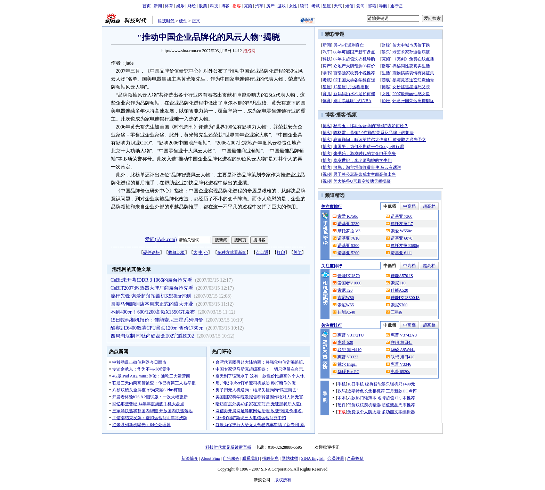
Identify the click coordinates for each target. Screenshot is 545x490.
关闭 (297, 252)
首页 (147, 5)
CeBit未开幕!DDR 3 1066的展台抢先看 (151, 280)
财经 (191, 5)
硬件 (183, 20)
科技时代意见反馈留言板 (228, 447)
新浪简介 (189, 458)
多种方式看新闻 (231, 252)
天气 (338, 5)
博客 (225, 5)
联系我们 (250, 458)
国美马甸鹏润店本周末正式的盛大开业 (152, 304)
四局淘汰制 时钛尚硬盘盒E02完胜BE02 (152, 336)
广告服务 (231, 458)
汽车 (259, 5)
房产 (270, 5)
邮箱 (372, 5)
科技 (214, 5)
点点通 (262, 252)
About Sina (210, 458)
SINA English (312, 458)
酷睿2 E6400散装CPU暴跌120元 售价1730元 (157, 328)
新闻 (158, 5)
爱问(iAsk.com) (161, 239)
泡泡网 (249, 50)
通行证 (396, 5)
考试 (315, 5)
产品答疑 (355, 458)
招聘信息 (270, 458)
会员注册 (335, 458)
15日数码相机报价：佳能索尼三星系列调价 (157, 320)
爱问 (360, 5)
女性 (293, 5)
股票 (203, 5)
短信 (349, 5)
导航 (383, 5)
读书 (304, 5)
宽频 (248, 5)
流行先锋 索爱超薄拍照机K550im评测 (151, 296)
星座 (327, 5)
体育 (169, 5)
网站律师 (290, 458)
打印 (281, 252)
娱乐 (180, 5)
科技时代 (166, 20)
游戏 (281, 5)
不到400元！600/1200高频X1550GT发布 (153, 312)
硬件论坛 (151, 252)
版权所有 (283, 479)
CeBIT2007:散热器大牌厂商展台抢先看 (152, 288)
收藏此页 (176, 252)
